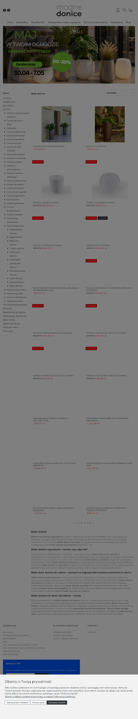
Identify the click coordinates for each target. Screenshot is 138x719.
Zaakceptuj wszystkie (56, 703)
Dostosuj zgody (38, 703)
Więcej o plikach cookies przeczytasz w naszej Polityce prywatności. (40, 696)
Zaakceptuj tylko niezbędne (17, 703)
